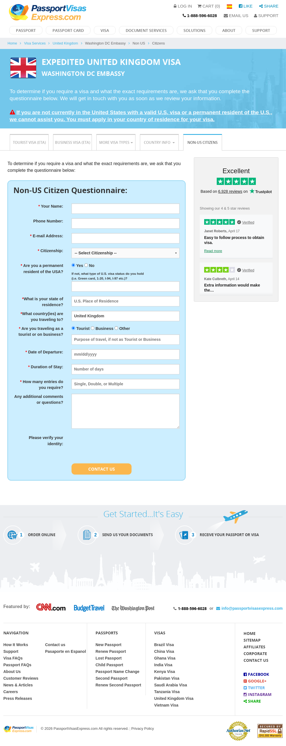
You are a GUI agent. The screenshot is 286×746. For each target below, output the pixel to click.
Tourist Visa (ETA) (29, 142)
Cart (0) (208, 6)
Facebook (256, 674)
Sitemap (252, 640)
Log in (183, 6)
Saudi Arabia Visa (170, 685)
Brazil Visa (164, 644)
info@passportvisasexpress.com (249, 608)
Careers (10, 691)
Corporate (255, 653)
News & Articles (18, 685)
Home (12, 43)
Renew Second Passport (118, 685)
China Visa (164, 651)
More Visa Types (116, 142)
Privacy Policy (142, 728)
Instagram (257, 694)
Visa (105, 30)
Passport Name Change (117, 671)
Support (266, 15)
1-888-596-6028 (192, 608)
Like (246, 6)
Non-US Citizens (202, 142)
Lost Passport (108, 658)
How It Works (15, 644)
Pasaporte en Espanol (65, 651)
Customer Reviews (20, 678)
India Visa (163, 665)
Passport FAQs (17, 665)
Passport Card (68, 30)
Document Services (146, 30)
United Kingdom (65, 43)
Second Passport (111, 678)
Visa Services (35, 43)
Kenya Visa (164, 671)
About (228, 30)
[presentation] (114, 446)
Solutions (194, 30)
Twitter (254, 687)
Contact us (55, 644)
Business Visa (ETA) (72, 142)
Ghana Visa (164, 658)
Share (268, 6)
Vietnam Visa (166, 705)
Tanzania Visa (167, 691)
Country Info (159, 142)
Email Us (236, 15)
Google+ (255, 681)
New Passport (108, 644)
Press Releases (17, 698)
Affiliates (254, 646)
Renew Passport (111, 651)
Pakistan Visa (166, 678)
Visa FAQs (13, 658)
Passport (26, 30)
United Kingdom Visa (174, 698)
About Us (12, 671)
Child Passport (109, 665)
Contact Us (101, 469)
